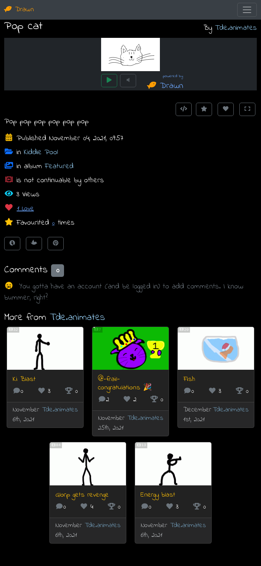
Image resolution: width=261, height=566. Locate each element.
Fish (189, 379)
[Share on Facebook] (12, 243)
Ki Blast (24, 379)
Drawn (19, 10)
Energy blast (158, 495)
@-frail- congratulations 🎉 (125, 383)
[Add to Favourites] (204, 109)
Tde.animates (236, 27)
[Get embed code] (184, 109)
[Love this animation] (226, 109)
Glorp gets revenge (82, 495)
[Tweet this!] (34, 243)
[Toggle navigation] (247, 10)
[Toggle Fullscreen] (247, 109)
